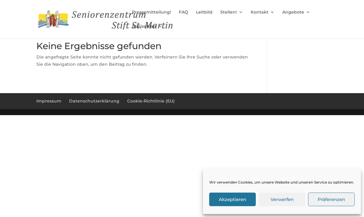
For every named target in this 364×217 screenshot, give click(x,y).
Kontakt (259, 12)
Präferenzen (331, 199)
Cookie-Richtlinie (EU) (151, 101)
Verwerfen (282, 199)
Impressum (48, 101)
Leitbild (204, 12)
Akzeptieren (232, 199)
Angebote (293, 12)
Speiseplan (144, 26)
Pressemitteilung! (151, 12)
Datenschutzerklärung (94, 101)
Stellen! (228, 12)
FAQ (183, 12)
